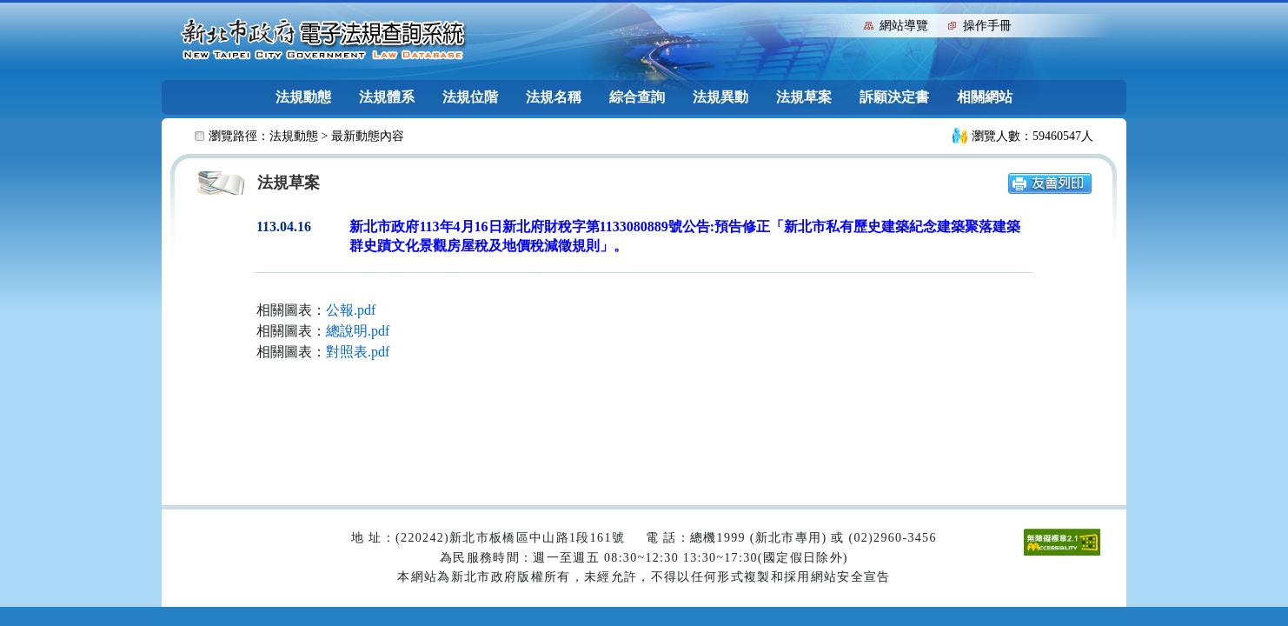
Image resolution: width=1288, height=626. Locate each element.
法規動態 (303, 97)
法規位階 (470, 97)
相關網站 (984, 97)
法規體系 (387, 97)
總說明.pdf (357, 330)
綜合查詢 (637, 97)
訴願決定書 (894, 97)
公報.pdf (350, 310)
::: (847, 24)
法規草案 (804, 97)
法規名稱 (553, 97)
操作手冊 (987, 25)
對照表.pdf (357, 351)
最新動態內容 (367, 136)
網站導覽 (904, 25)
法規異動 (720, 97)
